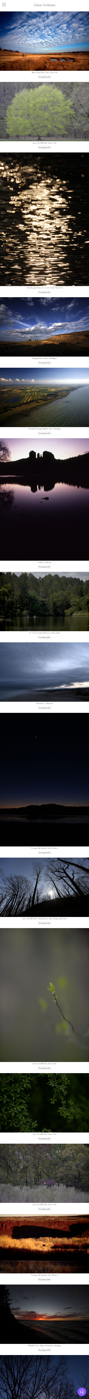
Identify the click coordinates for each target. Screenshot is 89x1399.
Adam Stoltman (44, 5)
